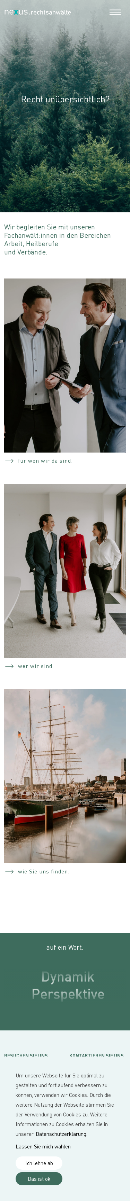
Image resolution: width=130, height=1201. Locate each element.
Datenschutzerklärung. (61, 1134)
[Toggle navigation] (115, 11)
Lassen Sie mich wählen (43, 1146)
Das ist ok (39, 1179)
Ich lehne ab (39, 1163)
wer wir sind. (36, 665)
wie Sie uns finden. (44, 871)
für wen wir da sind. (45, 460)
